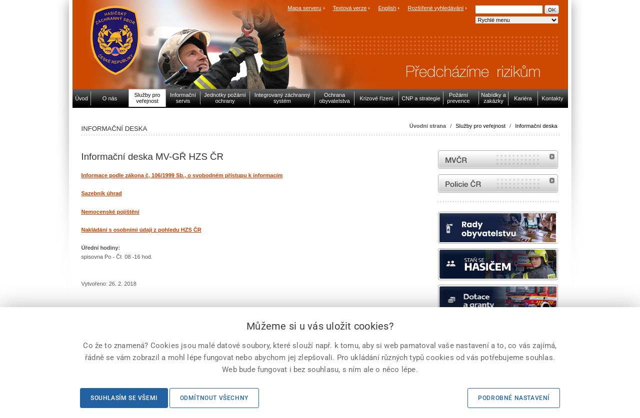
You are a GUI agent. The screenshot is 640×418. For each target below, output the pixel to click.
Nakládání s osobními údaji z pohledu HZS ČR (142, 230)
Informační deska (536, 126)
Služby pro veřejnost (481, 126)
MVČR (498, 159)
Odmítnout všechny (214, 398)
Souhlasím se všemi (124, 398)
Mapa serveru (304, 8)
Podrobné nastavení (514, 398)
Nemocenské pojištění (111, 212)
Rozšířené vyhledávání (436, 8)
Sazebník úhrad (102, 193)
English (387, 8)
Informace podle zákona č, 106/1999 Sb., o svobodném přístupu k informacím (182, 175)
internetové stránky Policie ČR (498, 183)
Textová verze (349, 8)
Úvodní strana (428, 126)
